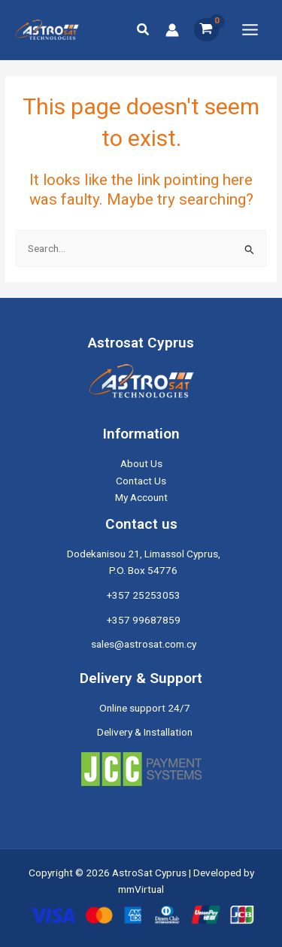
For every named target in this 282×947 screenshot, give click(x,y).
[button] (143, 29)
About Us (141, 463)
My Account (141, 497)
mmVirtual (141, 889)
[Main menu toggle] (250, 29)
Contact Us (141, 481)
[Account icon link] (172, 30)
